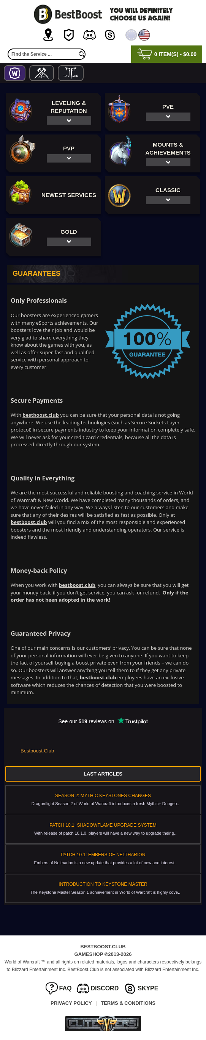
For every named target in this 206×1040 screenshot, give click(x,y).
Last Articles (103, 774)
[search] (81, 54)
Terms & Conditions (128, 1003)
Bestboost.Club (37, 751)
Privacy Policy (71, 1003)
